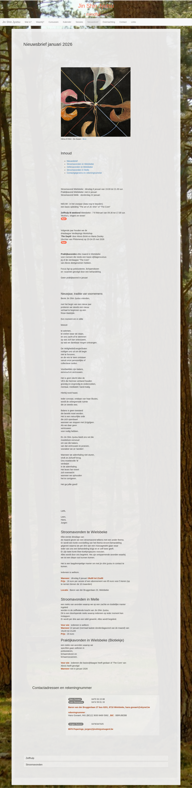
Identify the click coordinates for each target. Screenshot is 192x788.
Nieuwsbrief (92, 22)
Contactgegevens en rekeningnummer (84, 173)
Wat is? (28, 22)
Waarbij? (40, 22)
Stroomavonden (34, 764)
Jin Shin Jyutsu (11, 22)
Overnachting (109, 22)
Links (133, 22)
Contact (123, 22)
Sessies (79, 22)
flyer (64, 219)
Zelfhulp (30, 758)
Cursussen (54, 22)
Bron (84, 139)
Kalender (67, 22)
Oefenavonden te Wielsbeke (80, 167)
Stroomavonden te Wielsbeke (80, 164)
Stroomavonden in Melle (78, 170)
